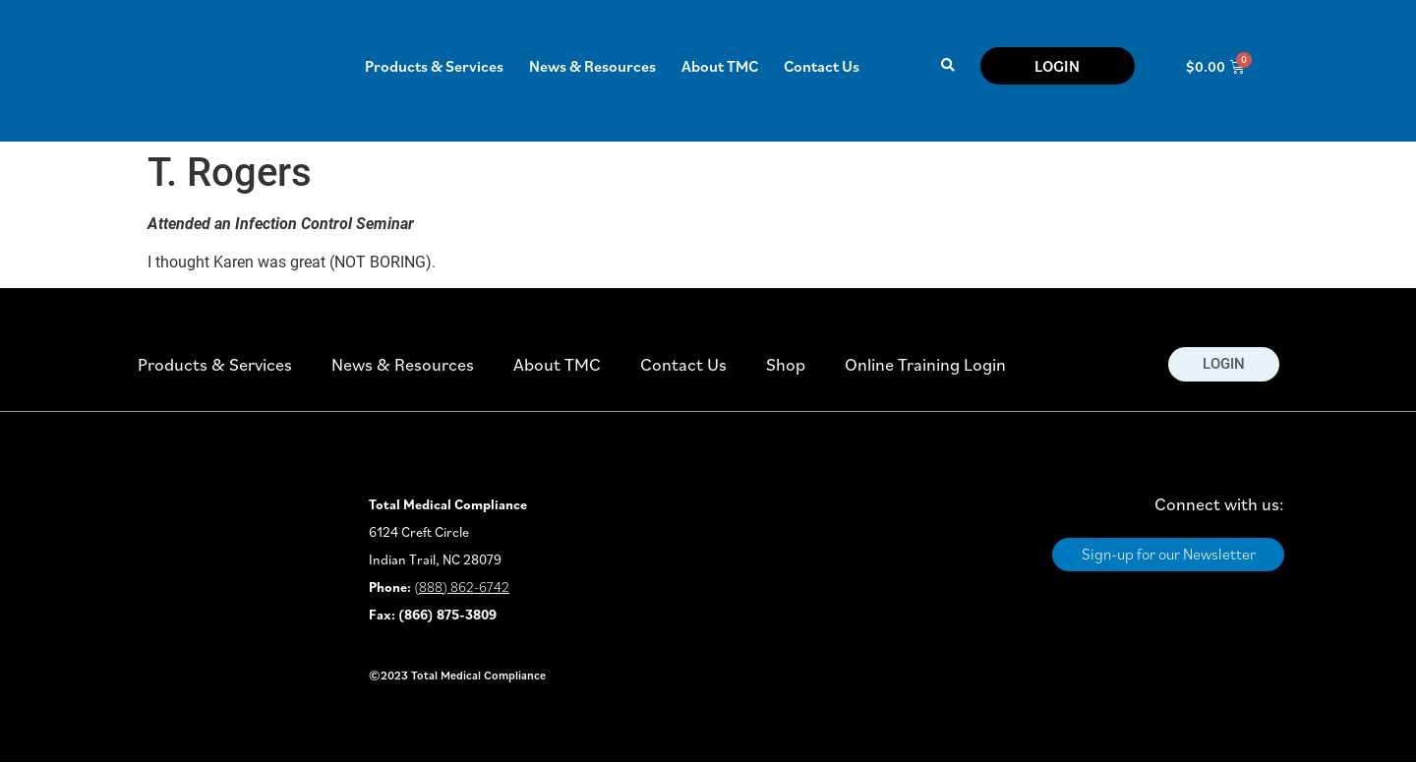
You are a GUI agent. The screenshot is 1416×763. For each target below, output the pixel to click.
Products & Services (434, 66)
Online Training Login (925, 364)
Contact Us (821, 66)
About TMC (719, 66)
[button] (947, 66)
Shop (785, 364)
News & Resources (592, 66)
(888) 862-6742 (461, 587)
